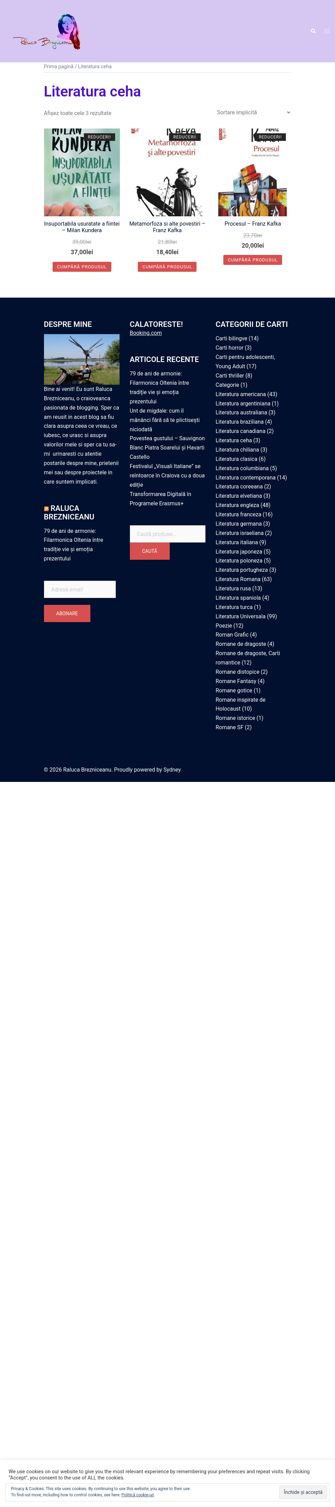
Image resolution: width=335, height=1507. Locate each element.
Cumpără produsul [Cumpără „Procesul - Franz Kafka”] (253, 259)
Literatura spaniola (238, 598)
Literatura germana (239, 523)
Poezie (224, 625)
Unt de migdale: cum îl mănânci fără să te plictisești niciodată (165, 420)
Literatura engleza (237, 505)
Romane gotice (234, 690)
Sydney (172, 769)
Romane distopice (238, 672)
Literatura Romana (238, 579)
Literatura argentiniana (243, 403)
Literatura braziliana (240, 422)
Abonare (67, 613)
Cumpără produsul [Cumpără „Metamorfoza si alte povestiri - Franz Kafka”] (167, 266)
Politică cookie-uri (138, 1495)
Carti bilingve (232, 339)
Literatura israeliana (240, 533)
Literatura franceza (239, 514)
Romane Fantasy (236, 681)
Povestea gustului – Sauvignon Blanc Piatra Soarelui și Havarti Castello (167, 448)
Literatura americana (241, 394)
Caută (149, 551)
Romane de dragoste (241, 644)
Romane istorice (236, 718)
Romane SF (230, 727)
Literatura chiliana (237, 449)
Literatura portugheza (242, 570)
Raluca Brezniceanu (69, 512)
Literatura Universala (241, 616)
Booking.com (146, 333)
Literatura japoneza (239, 551)
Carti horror (230, 347)
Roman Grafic (232, 635)
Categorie (227, 385)
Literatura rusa (233, 588)
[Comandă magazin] (253, 112)
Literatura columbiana (242, 468)
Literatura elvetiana (239, 496)
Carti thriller (230, 375)
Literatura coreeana (239, 487)
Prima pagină (59, 66)
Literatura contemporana (246, 477)
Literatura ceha (234, 440)
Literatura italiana (237, 542)
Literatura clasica (237, 459)
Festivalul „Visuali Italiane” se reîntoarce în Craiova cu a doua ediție (167, 475)
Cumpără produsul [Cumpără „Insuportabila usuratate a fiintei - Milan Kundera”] (82, 266)
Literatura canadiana (241, 431)
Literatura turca (234, 607)
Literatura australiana (242, 413)
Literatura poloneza (239, 561)
